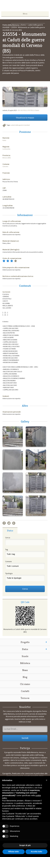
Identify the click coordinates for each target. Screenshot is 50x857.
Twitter (9, 523)
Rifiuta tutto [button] (13, 851)
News (25, 670)
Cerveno (5, 166)
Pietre (25, 649)
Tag (6, 549)
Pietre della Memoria (25, 6)
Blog (25, 677)
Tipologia (9, 573)
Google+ (13, 523)
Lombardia (6, 149)
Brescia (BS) (7, 158)
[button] (46, 780)
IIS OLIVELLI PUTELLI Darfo (28, 110)
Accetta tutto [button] (36, 851)
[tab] (10, 530)
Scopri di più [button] (25, 845)
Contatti (25, 691)
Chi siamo (25, 684)
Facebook (4, 523)
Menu (25, 13)
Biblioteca (25, 663)
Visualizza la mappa (25, 117)
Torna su (25, 698)
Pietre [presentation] (10, 530)
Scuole (25, 656)
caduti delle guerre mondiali (20, 125)
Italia (4, 140)
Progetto (25, 642)
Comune (8, 561)
